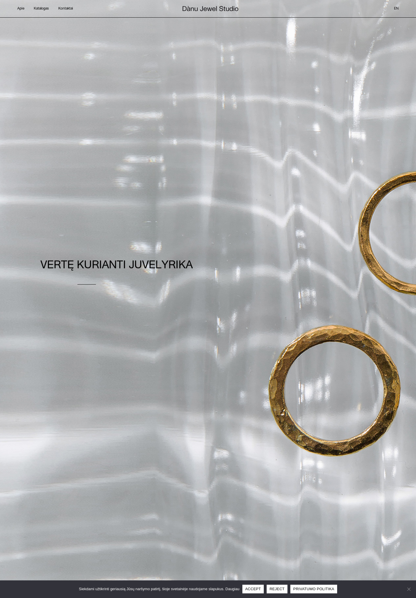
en (396, 8)
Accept (253, 589)
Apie (21, 8)
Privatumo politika (313, 589)
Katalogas (41, 8)
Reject (277, 589)
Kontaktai (65, 8)
